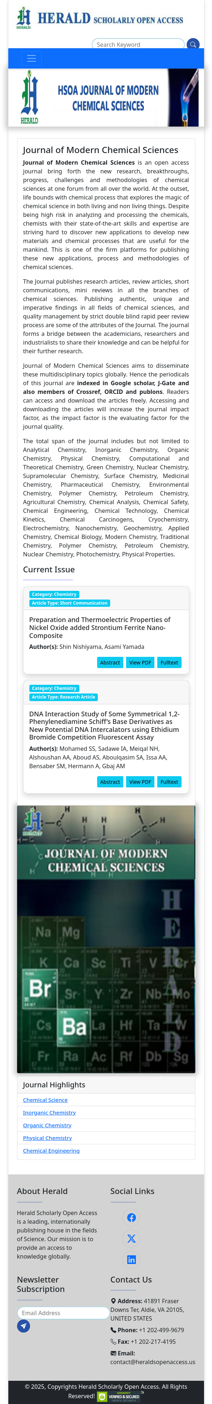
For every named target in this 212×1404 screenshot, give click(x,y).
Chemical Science (45, 1099)
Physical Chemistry (47, 1137)
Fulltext (169, 662)
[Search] (193, 44)
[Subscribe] (23, 1326)
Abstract (110, 662)
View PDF (140, 662)
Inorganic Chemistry (49, 1112)
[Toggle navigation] (31, 58)
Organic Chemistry (47, 1125)
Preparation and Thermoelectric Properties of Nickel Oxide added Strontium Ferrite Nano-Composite (100, 627)
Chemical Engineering (51, 1150)
